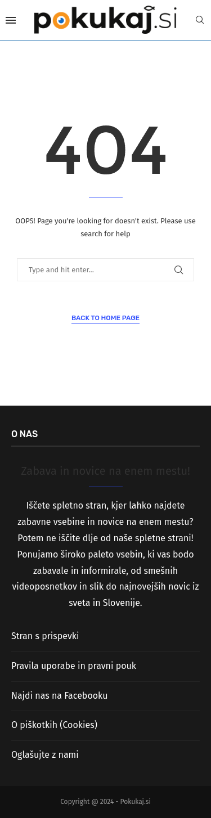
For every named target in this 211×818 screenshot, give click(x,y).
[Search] (199, 20)
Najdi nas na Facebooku (59, 695)
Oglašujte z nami (45, 754)
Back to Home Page (105, 318)
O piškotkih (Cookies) (54, 725)
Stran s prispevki (45, 636)
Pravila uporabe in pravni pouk (73, 665)
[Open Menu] (11, 20)
